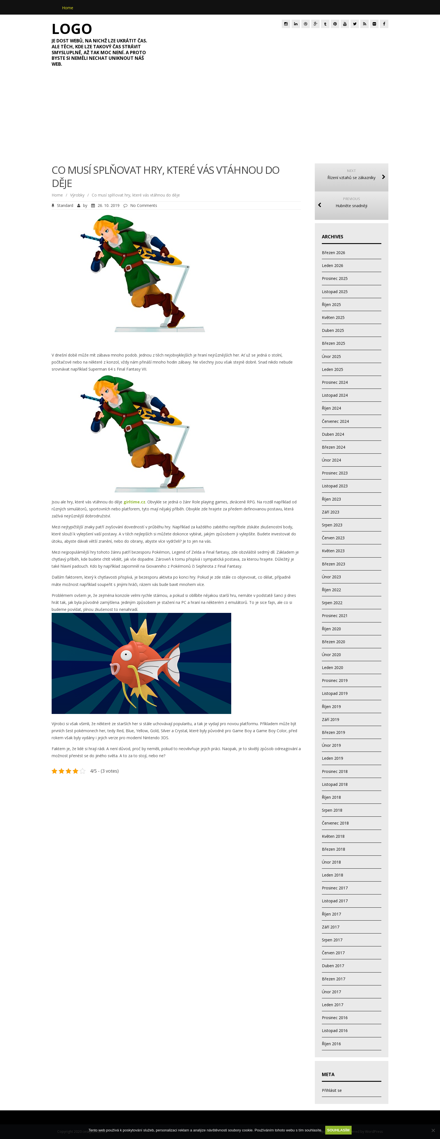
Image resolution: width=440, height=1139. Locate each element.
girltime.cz (134, 502)
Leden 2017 (332, 1004)
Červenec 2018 (335, 823)
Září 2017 (330, 927)
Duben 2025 (333, 330)
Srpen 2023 (332, 525)
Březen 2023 (333, 564)
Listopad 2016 (335, 1030)
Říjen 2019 (331, 706)
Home (67, 7)
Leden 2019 (332, 758)
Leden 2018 (332, 875)
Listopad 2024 (335, 395)
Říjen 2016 (331, 1043)
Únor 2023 (331, 576)
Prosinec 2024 (335, 382)
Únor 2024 (331, 460)
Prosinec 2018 (335, 771)
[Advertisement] (220, 118)
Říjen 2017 (331, 914)
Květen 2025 (333, 317)
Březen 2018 (333, 849)
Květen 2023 (333, 550)
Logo (72, 28)
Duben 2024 (333, 434)
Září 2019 (330, 719)
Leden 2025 (332, 369)
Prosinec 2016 (335, 1017)
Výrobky (77, 195)
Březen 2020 (333, 641)
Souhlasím (338, 1130)
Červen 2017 (333, 952)
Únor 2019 (331, 745)
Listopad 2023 (335, 486)
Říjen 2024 (331, 408)
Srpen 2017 (332, 939)
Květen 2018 (333, 836)
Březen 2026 (333, 252)
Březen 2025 (333, 343)
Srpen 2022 (332, 602)
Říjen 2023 (331, 499)
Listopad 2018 (335, 784)
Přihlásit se (332, 1090)
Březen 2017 (333, 978)
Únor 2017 (331, 991)
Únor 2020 (331, 654)
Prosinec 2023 (335, 473)
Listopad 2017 (335, 900)
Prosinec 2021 (335, 615)
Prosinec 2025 (335, 278)
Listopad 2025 (335, 291)
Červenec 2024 (335, 421)
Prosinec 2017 (335, 888)
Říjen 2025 (331, 304)
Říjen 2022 (331, 589)
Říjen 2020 (331, 628)
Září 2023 (330, 512)
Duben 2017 (333, 965)
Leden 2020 (332, 667)
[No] (433, 1130)
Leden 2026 (332, 265)
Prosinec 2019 (335, 680)
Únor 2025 (331, 356)
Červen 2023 (333, 537)
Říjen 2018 (331, 797)
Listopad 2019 (335, 693)
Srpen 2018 (332, 810)
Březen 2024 (333, 447)
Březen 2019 (333, 732)
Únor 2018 (331, 862)
